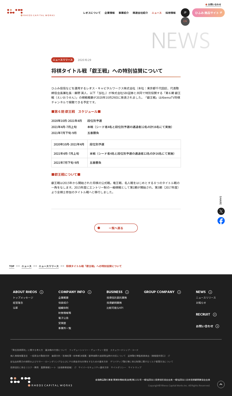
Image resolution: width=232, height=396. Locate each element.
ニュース (27, 266)
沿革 (15, 308)
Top (11, 266)
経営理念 (18, 302)
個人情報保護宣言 (19, 355)
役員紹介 (63, 302)
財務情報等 (64, 313)
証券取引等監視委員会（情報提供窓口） (147, 355)
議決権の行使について (56, 349)
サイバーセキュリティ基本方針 (93, 367)
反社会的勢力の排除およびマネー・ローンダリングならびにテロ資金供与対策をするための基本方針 (59, 361)
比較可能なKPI (115, 308)
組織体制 (63, 308)
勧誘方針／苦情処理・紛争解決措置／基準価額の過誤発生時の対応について (89, 355)
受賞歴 (62, 323)
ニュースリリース (49, 266)
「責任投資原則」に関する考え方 (26, 349)
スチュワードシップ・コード (124, 349)
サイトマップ (134, 367)
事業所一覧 (64, 328)
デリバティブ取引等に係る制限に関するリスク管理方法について (141, 361)
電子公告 (63, 318)
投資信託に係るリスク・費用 (24, 367)
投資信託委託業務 (117, 297)
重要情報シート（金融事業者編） (57, 367)
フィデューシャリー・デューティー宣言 (88, 349)
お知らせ (201, 302)
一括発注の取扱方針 (39, 355)
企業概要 (63, 297)
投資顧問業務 (114, 302)
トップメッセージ (23, 297)
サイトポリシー (118, 367)
